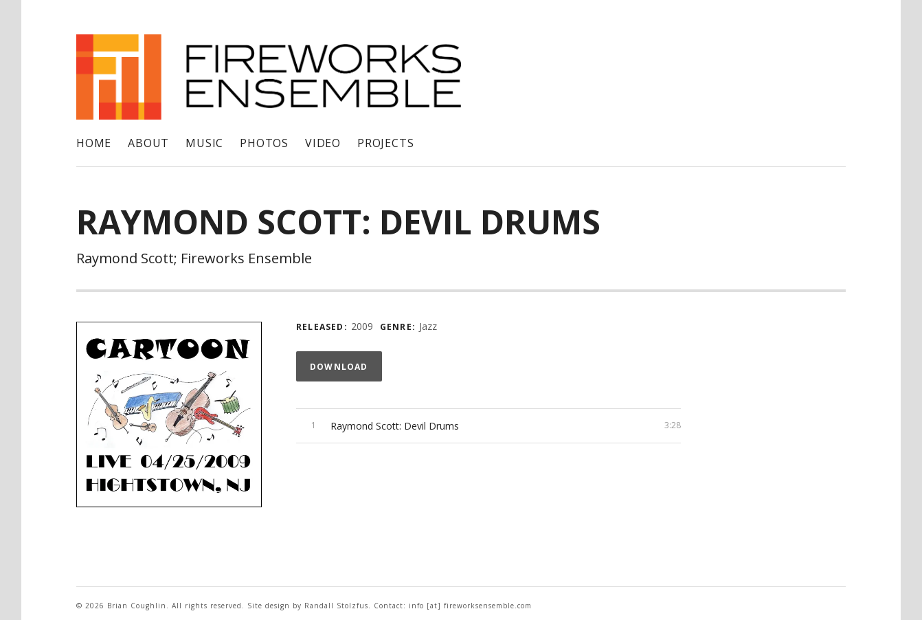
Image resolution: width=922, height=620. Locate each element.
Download (339, 367)
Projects (385, 143)
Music (204, 143)
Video (323, 143)
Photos (264, 143)
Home (93, 143)
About (148, 143)
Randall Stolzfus (336, 605)
